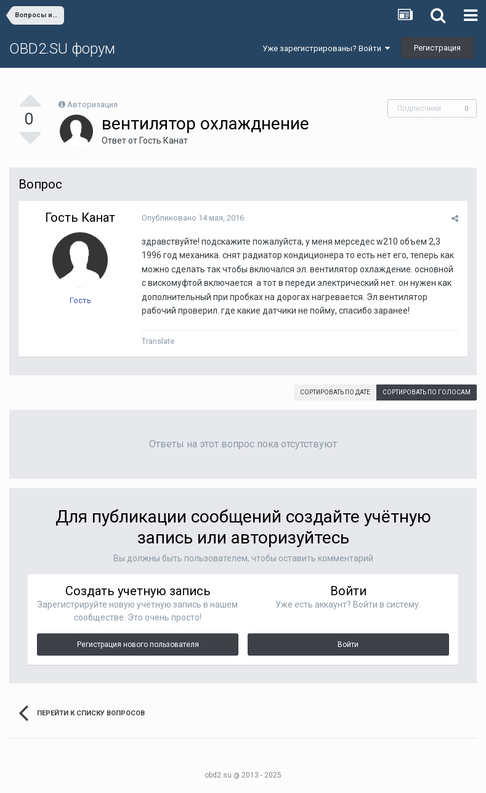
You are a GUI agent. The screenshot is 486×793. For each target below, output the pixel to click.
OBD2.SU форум (62, 48)
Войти (348, 644)
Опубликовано (193, 217)
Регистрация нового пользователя (138, 644)
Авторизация (92, 104)
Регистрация (437, 47)
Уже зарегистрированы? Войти (326, 48)
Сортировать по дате (335, 392)
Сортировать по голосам (427, 392)
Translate (158, 341)
